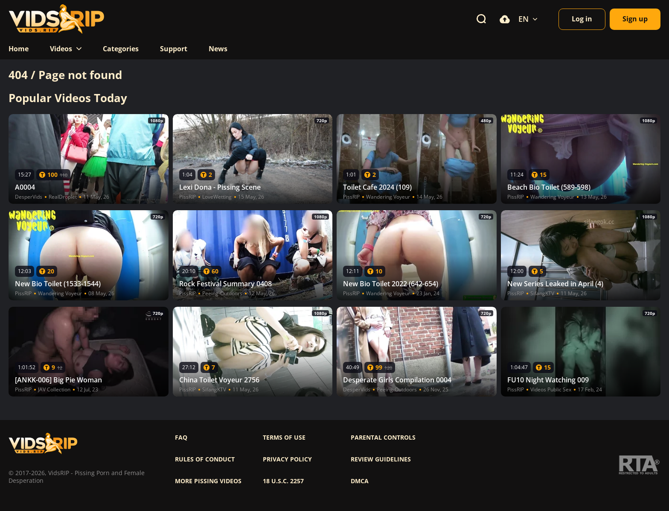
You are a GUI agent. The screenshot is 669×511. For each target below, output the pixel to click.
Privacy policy (287, 459)
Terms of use (284, 437)
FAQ (181, 437)
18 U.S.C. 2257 (283, 481)
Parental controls (383, 437)
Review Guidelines (381, 459)
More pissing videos (208, 481)
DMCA (360, 481)
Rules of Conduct (205, 459)
